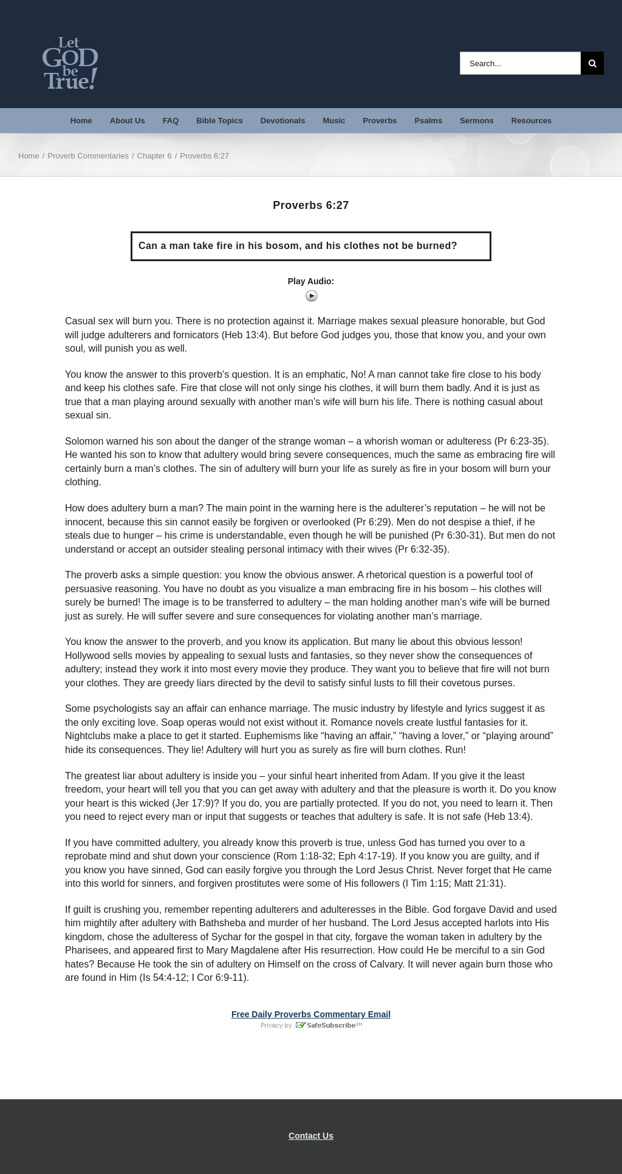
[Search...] (520, 63)
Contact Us (311, 1136)
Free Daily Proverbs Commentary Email (311, 1014)
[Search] (592, 63)
